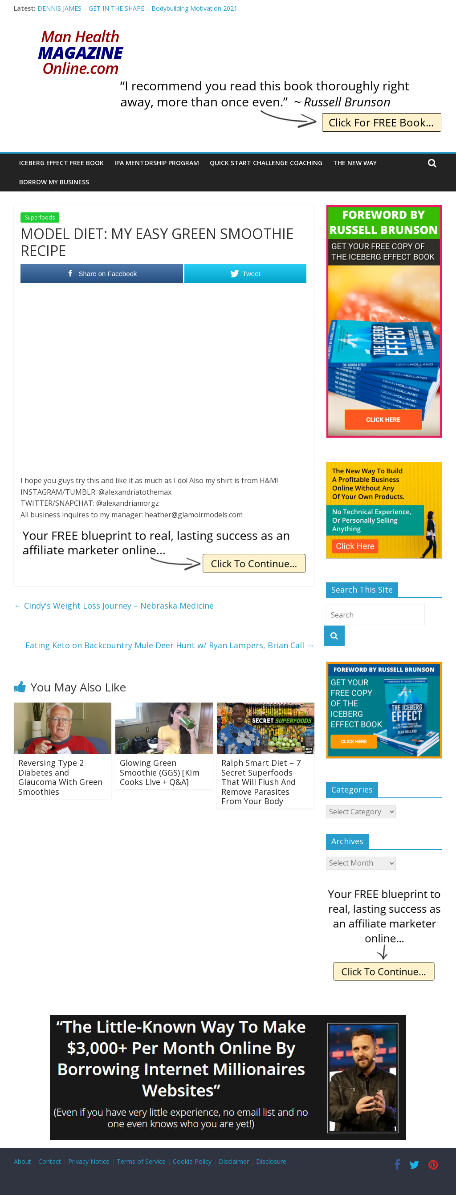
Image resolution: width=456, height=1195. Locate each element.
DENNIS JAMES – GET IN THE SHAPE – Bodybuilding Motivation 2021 (137, 8)
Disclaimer (234, 1161)
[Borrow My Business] (228, 1020)
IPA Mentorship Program (156, 163)
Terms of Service (141, 1161)
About (22, 1161)
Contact (49, 1161)
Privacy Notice (89, 1161)
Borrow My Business (54, 182)
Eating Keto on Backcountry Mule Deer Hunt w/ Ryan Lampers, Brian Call (169, 645)
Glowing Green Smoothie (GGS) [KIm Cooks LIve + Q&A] (160, 772)
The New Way (355, 163)
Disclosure (271, 1161)
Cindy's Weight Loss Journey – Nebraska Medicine (114, 605)
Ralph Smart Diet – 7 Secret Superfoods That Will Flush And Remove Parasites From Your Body (261, 781)
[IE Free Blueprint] (164, 533)
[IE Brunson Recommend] (280, 84)
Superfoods (40, 217)
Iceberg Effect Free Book (61, 163)
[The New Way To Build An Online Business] (384, 466)
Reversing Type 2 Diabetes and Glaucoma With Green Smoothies (60, 777)
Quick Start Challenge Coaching (266, 163)
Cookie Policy (192, 1161)
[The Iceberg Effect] (384, 209)
